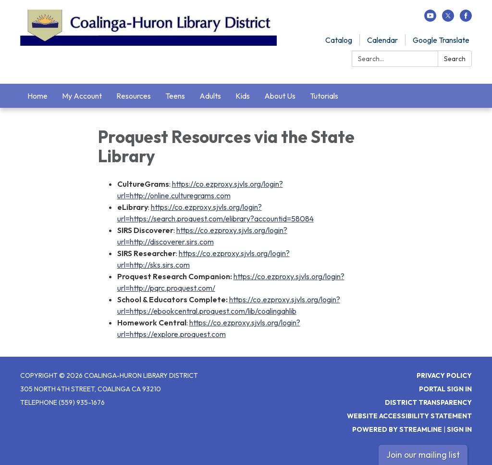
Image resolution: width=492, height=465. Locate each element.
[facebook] (466, 19)
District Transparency (428, 402)
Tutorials (324, 96)
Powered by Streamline (397, 429)
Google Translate (441, 40)
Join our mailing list (423, 454)
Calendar (382, 40)
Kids (242, 96)
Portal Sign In (445, 389)
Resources (133, 96)
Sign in (459, 429)
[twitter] (448, 19)
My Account (82, 96)
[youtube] (430, 19)
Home (37, 96)
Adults (210, 96)
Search (455, 58)
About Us (279, 96)
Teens (175, 96)
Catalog (338, 40)
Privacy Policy (444, 375)
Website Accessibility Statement (409, 416)
